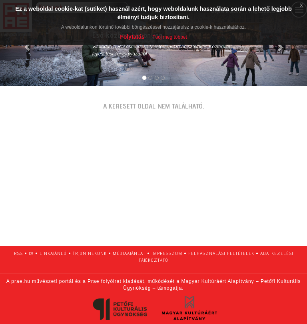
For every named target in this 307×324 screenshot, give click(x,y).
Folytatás (132, 37)
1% (31, 253)
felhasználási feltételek (221, 253)
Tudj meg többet (170, 37)
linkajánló (53, 253)
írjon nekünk (90, 253)
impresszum (167, 253)
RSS (18, 253)
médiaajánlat (129, 253)
